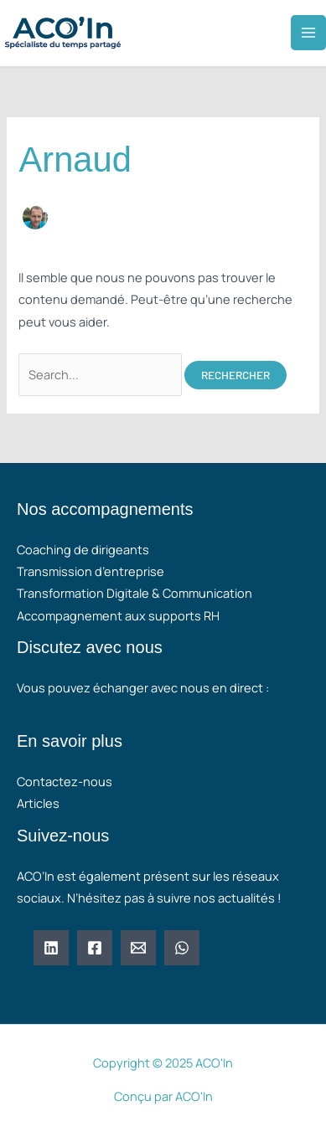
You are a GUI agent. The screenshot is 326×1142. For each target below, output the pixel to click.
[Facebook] (94, 947)
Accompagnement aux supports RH (118, 615)
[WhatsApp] (181, 947)
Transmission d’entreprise (90, 571)
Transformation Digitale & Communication (134, 592)
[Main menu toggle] (308, 32)
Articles (38, 803)
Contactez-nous (64, 781)
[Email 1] (138, 947)
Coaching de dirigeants (83, 549)
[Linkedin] (51, 947)
